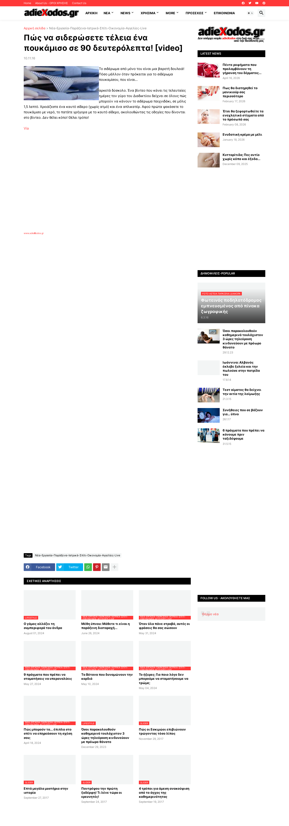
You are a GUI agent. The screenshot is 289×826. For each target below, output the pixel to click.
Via (26, 128)
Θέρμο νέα (210, 614)
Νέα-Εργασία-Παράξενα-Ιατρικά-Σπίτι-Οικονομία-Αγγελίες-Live (98, 28)
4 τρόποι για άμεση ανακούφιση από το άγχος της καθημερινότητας (164, 792)
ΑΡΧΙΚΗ (91, 13)
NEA (107, 13)
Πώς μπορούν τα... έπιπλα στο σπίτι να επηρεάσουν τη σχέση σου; (48, 733)
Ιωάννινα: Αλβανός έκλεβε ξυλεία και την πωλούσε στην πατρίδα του (241, 368)
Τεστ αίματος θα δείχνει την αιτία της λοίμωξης (242, 392)
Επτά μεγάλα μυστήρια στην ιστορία (46, 790)
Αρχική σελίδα (34, 28)
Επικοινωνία (224, 13)
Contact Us (79, 3)
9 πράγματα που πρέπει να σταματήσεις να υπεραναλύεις (48, 676)
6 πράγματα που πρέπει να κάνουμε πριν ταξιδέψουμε (243, 434)
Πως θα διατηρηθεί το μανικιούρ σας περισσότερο (240, 92)
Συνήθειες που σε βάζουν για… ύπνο (243, 412)
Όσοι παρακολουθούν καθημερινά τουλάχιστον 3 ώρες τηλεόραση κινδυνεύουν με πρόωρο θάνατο (105, 735)
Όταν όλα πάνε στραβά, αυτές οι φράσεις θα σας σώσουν (164, 626)
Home (27, 3)
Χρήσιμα (148, 13)
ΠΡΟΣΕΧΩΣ (194, 13)
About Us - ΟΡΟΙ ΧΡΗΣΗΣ (51, 3)
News (125, 13)
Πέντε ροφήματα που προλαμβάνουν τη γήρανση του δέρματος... (242, 69)
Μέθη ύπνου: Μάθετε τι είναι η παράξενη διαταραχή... (105, 626)
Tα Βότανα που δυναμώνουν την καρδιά (107, 676)
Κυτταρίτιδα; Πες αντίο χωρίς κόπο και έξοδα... (241, 157)
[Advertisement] (96, 287)
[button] (250, 13)
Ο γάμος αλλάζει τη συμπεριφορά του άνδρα (43, 626)
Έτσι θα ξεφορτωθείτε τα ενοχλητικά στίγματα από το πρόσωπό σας (243, 115)
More (170, 13)
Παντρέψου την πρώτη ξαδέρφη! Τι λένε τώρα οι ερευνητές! (101, 792)
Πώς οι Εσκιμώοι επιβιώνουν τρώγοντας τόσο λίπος (162, 731)
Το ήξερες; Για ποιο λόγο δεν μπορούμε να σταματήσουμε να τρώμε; (163, 678)
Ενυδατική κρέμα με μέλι (242, 134)
